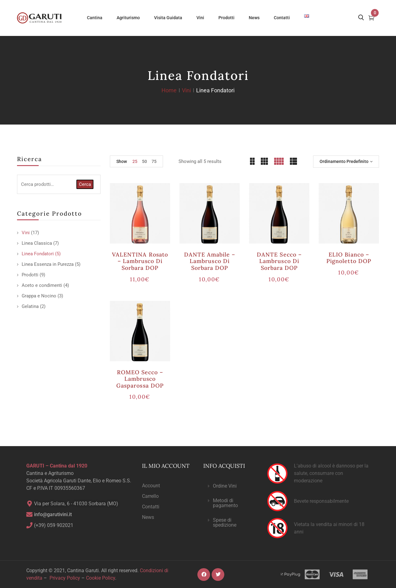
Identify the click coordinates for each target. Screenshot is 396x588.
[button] (230, 486)
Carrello (150, 496)
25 (134, 161)
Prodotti (30, 275)
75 (154, 161)
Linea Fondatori (38, 254)
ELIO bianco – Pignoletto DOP (348, 258)
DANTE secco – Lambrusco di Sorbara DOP (279, 261)
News (148, 517)
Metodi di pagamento (225, 503)
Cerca (85, 184)
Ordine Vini (225, 486)
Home (169, 90)
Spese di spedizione (224, 522)
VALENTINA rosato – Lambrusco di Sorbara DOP (140, 261)
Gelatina (30, 306)
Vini (186, 90)
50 (144, 161)
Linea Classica (37, 243)
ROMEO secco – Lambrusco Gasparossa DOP (140, 379)
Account (151, 486)
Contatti (150, 507)
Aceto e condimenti (42, 285)
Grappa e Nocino (39, 296)
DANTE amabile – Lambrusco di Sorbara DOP (209, 261)
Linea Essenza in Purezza (48, 264)
